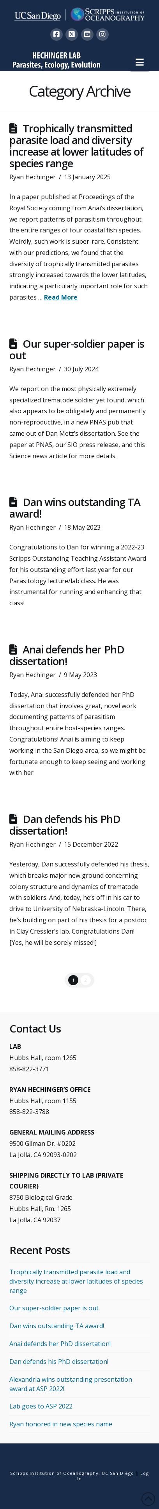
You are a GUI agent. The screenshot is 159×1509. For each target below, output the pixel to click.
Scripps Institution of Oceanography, (55, 1473)
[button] (140, 62)
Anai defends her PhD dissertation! (66, 655)
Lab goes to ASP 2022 (40, 1406)
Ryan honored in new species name (60, 1424)
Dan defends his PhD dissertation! (64, 825)
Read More (61, 297)
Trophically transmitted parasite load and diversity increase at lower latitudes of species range (76, 145)
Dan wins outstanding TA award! (74, 508)
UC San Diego (118, 1473)
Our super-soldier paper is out (76, 349)
